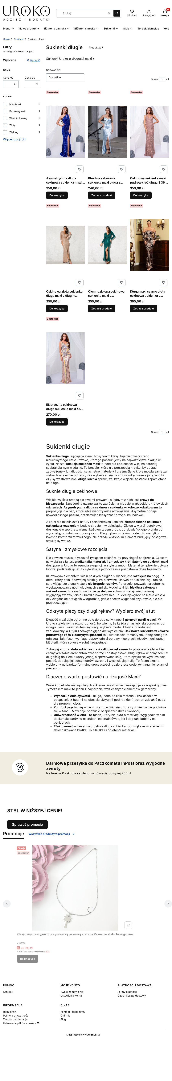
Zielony (13, 132)
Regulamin (9, 1011)
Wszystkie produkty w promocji (52, 833)
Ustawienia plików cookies (19, 1023)
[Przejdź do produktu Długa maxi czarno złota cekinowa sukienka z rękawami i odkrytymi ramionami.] (149, 245)
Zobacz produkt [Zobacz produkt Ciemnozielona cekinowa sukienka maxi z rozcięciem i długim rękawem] (101, 308)
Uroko (6, 39)
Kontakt (8, 991)
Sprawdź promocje (27, 824)
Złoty (12, 125)
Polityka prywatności (16, 1015)
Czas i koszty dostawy (132, 995)
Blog (63, 1019)
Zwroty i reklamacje (15, 1019)
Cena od (8, 77)
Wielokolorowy (18, 118)
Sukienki (18, 39)
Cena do (30, 77)
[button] (116, 13)
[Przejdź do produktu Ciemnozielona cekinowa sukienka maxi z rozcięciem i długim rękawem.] (107, 245)
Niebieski (15, 104)
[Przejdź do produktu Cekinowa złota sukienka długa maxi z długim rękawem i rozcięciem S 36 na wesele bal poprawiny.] (65, 245)
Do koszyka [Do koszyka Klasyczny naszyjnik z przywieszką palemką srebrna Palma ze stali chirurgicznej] (27, 958)
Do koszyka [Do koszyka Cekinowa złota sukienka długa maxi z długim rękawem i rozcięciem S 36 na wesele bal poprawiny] (56, 308)
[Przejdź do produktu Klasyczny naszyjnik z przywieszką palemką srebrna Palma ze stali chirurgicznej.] (75, 888)
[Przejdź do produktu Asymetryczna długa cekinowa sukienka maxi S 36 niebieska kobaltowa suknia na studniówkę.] (65, 132)
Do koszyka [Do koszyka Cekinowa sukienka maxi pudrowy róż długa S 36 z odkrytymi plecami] (140, 195)
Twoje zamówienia (71, 991)
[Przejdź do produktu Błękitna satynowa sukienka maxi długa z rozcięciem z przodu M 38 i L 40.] (107, 132)
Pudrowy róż (17, 111)
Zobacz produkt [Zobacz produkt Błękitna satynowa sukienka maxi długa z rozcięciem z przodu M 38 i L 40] (101, 195)
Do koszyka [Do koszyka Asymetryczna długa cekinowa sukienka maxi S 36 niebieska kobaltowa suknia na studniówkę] (56, 195)
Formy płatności (127, 991)
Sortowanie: (53, 70)
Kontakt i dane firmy (72, 1011)
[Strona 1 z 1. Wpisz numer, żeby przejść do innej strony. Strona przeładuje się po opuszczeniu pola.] (162, 79)
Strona (154, 79)
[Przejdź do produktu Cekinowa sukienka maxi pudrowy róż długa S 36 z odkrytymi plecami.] (149, 132)
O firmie (65, 1015)
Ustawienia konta (71, 995)
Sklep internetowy (81, 1034)
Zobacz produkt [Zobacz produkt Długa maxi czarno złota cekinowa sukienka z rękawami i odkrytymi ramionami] (143, 308)
